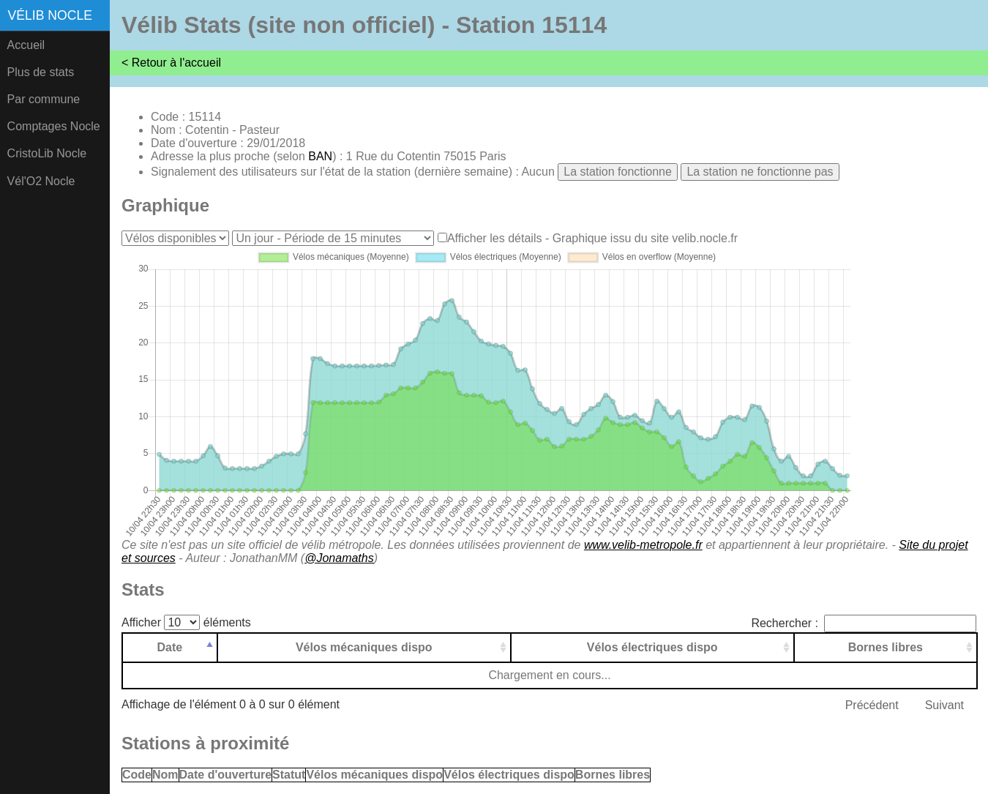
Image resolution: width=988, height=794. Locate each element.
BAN (320, 156)
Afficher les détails (494, 238)
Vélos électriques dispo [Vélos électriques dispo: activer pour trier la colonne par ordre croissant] (652, 647)
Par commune (44, 99)
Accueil (26, 45)
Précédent (872, 705)
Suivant (944, 705)
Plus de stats (41, 72)
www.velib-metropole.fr (643, 545)
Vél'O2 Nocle (41, 181)
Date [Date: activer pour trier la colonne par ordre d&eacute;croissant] (170, 647)
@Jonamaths (339, 558)
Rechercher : (863, 623)
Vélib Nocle (50, 15)
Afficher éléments (186, 622)
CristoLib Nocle (46, 153)
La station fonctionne (618, 171)
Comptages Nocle (53, 126)
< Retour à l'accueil (171, 62)
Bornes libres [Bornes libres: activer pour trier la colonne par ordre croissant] (885, 647)
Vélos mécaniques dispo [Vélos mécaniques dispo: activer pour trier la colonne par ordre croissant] (364, 647)
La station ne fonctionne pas (759, 171)
